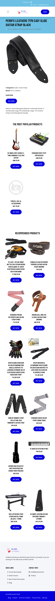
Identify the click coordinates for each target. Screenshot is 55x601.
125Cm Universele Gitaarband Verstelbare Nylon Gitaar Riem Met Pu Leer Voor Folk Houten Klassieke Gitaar (39, 367)
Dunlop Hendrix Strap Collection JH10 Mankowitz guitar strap (16, 420)
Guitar (16, 88)
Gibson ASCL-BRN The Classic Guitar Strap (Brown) (39, 317)
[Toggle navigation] (8, 11)
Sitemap (44, 598)
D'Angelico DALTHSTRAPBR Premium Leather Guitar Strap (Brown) (39, 264)
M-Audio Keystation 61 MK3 (39, 449)
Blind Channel (13, 576)
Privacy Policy (36, 598)
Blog (10, 583)
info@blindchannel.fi (43, 5)
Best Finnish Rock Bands (17, 579)
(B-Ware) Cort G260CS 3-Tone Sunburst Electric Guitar (16, 155)
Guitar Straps (23, 88)
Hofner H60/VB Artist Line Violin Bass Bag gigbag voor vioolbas (16, 468)
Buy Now (11, 101)
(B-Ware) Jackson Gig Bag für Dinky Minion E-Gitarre (39, 516)
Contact (14, 598)
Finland (35, 5)
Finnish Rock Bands (15, 572)
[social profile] (31, 2)
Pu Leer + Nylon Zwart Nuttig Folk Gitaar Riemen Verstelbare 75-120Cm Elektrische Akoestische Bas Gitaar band (16, 266)
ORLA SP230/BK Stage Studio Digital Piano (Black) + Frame (16, 516)
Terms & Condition (25, 598)
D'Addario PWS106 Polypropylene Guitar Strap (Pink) (16, 317)
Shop (45, 12)
